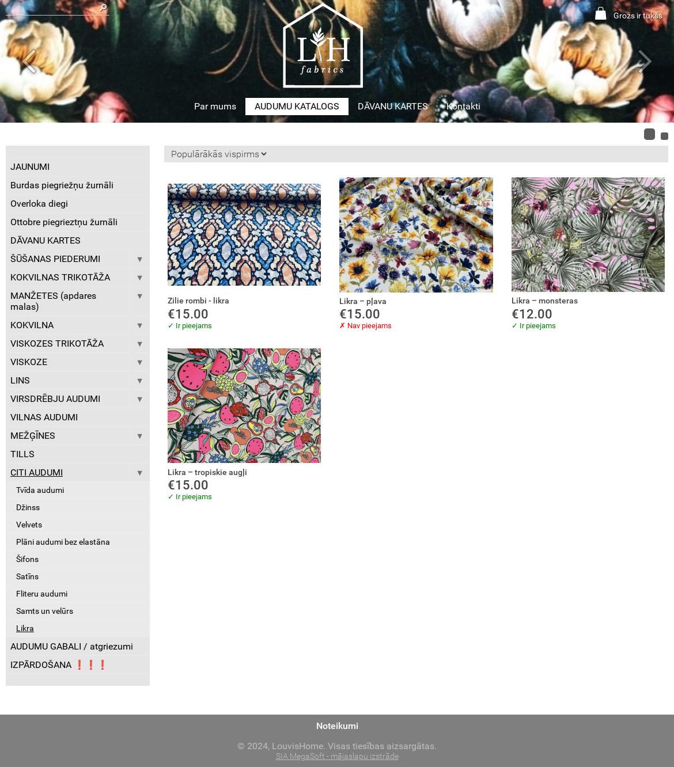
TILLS (22, 454)
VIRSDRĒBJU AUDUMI (80, 399)
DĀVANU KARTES (393, 106)
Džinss (28, 507)
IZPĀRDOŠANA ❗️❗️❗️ (59, 664)
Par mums (215, 106)
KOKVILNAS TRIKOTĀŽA (80, 277)
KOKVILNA (80, 325)
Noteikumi (337, 725)
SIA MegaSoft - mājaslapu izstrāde (337, 756)
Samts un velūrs (44, 611)
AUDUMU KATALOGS (297, 106)
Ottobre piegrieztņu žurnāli (64, 222)
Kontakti (463, 106)
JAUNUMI (30, 166)
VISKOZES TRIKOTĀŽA (80, 343)
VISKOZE (80, 362)
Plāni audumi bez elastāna (63, 542)
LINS (80, 380)
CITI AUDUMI (80, 472)
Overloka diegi (39, 203)
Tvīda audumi (40, 490)
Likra (25, 628)
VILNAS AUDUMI (44, 417)
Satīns (27, 577)
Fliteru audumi (41, 594)
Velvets (29, 525)
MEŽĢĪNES (80, 436)
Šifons (27, 559)
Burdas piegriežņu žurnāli (61, 185)
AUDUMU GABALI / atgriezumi (71, 646)
